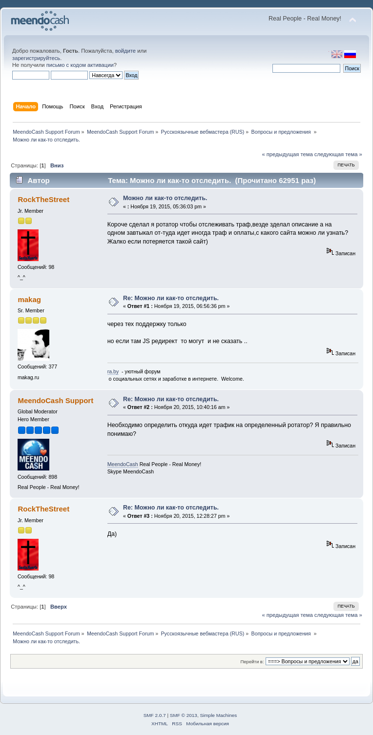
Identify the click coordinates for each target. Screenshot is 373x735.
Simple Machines (218, 715)
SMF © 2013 (183, 715)
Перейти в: (252, 661)
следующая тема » (338, 154)
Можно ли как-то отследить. (165, 198)
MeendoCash (122, 464)
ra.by (113, 371)
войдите (125, 51)
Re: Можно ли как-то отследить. (171, 298)
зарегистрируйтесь (36, 58)
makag (29, 299)
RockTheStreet (43, 199)
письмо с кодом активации (80, 65)
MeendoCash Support (55, 400)
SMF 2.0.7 (155, 715)
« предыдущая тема (287, 154)
